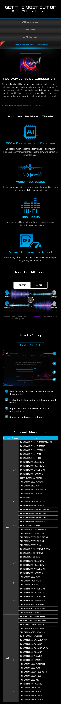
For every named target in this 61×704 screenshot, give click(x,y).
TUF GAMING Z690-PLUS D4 (31, 494)
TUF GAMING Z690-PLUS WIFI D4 (33, 490)
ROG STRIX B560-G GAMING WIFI (33, 597)
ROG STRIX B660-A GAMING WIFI (33, 513)
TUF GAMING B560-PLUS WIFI (32, 604)
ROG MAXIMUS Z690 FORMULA (32, 450)
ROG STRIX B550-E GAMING (31, 644)
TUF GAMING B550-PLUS (30, 668)
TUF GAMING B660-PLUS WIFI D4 (33, 529)
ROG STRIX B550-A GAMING (31, 656)
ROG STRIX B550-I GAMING (30, 660)
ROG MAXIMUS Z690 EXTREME (32, 446)
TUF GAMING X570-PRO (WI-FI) (32, 632)
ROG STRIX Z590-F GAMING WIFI (33, 565)
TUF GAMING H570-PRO (29, 585)
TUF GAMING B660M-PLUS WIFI (32, 533)
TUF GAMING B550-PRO (29, 680)
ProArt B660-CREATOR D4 (30, 525)
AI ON (39, 285)
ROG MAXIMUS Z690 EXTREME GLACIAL (36, 442)
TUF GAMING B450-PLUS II (30, 692)
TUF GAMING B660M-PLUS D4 (32, 541)
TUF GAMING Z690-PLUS (30, 486)
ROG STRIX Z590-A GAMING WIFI (33, 569)
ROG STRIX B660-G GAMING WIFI (33, 517)
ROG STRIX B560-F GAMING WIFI (33, 593)
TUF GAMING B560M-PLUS (30, 612)
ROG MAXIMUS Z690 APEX (30, 454)
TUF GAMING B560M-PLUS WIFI (32, 608)
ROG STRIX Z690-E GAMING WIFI (33, 462)
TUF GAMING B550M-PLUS (30, 676)
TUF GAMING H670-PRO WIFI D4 (33, 502)
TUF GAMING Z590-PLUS (30, 577)
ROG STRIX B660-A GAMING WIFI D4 (34, 509)
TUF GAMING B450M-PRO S (31, 688)
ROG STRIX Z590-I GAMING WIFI (32, 573)
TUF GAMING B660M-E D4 (30, 545)
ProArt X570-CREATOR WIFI (31, 636)
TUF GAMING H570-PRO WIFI (31, 581)
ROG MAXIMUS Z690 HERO (30, 458)
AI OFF (22, 285)
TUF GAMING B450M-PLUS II (31, 700)
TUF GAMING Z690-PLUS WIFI (32, 482)
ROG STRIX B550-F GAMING (31, 652)
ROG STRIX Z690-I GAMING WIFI (32, 474)
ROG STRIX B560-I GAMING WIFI (32, 601)
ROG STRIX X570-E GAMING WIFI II (33, 624)
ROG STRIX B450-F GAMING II (31, 684)
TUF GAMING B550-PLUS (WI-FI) (32, 664)
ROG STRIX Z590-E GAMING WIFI (33, 561)
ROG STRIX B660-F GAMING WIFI (33, 505)
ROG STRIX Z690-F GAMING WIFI (33, 466)
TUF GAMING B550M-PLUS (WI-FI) (33, 672)
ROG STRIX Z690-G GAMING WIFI (33, 470)
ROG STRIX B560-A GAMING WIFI (33, 589)
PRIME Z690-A (25, 497)
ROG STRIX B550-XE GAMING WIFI (33, 640)
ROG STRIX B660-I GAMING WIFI (32, 521)
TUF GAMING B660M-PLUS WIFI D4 (34, 537)
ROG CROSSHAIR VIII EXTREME (32, 616)
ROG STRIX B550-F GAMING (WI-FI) (34, 648)
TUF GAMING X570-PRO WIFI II (32, 628)
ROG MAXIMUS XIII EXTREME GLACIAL (35, 549)
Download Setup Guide (30, 345)
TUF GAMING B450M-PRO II (31, 696)
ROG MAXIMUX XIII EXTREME (31, 553)
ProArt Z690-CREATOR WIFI (31, 478)
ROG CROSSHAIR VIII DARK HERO (33, 620)
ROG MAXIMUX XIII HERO (30, 557)
